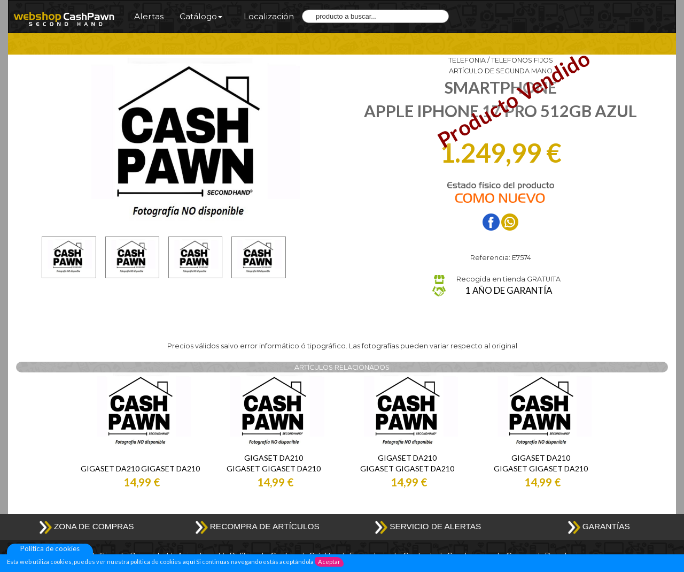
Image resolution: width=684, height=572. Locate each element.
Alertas (149, 16)
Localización (269, 16)
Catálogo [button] (201, 16)
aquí (188, 562)
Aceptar (329, 561)
